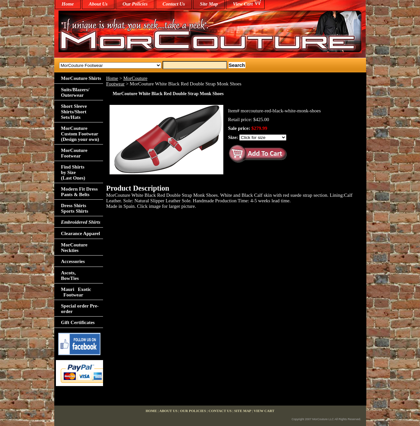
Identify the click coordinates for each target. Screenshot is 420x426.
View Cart (243, 3)
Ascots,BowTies (70, 275)
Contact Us (174, 3)
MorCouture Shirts (81, 78)
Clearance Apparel (80, 233)
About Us (98, 3)
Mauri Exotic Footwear (76, 292)
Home (112, 78)
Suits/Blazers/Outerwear (75, 92)
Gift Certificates (78, 322)
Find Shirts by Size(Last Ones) (73, 172)
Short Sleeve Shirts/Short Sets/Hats (74, 112)
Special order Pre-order (80, 308)
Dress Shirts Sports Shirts (74, 208)
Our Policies (135, 3)
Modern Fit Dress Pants (79, 191)
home (68, 3)
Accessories (73, 261)
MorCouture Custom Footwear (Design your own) (80, 134)
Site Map (209, 3)
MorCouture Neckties (74, 247)
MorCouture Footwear (74, 153)
